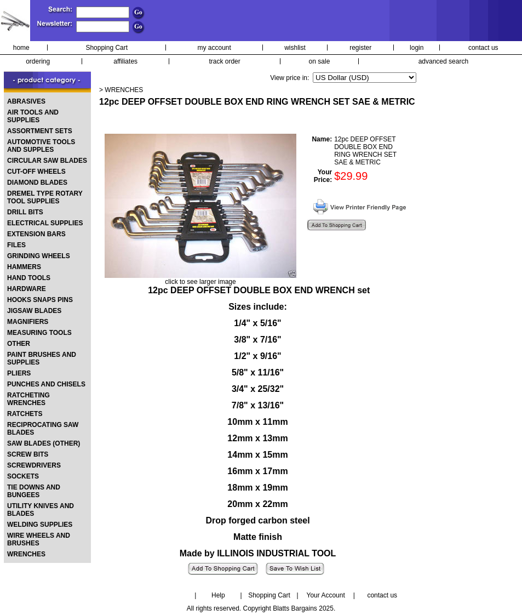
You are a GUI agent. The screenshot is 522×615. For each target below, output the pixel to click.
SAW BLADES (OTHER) (43, 443)
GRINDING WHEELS (38, 256)
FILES (16, 245)
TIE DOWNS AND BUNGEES (33, 491)
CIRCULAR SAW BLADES (47, 160)
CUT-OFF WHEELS (36, 171)
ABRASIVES (26, 101)
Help (218, 595)
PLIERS (19, 373)
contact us (483, 48)
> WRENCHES (121, 90)
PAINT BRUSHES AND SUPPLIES (41, 358)
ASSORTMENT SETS (39, 131)
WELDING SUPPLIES (39, 524)
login (416, 48)
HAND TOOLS (28, 278)
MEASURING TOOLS (39, 333)
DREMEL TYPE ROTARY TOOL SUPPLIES (45, 197)
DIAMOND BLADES (37, 182)
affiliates (125, 61)
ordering (38, 61)
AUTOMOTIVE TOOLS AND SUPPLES (41, 145)
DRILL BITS (25, 212)
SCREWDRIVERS (34, 465)
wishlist (295, 48)
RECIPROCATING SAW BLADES (42, 428)
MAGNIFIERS (27, 322)
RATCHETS (24, 414)
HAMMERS (24, 267)
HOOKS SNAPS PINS (40, 300)
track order (224, 61)
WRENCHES (26, 554)
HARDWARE (26, 289)
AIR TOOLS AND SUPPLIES (33, 116)
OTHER (18, 344)
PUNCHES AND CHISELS (46, 384)
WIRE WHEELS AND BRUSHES (38, 539)
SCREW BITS (27, 454)
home (21, 48)
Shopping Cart (106, 48)
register (360, 48)
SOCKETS (23, 476)
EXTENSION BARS (36, 234)
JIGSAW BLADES (34, 311)
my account (214, 48)
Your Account (325, 595)
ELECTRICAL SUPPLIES (45, 223)
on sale (319, 61)
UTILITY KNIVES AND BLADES (40, 509)
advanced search (443, 61)
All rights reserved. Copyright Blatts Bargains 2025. (261, 608)
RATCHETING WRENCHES (28, 399)
